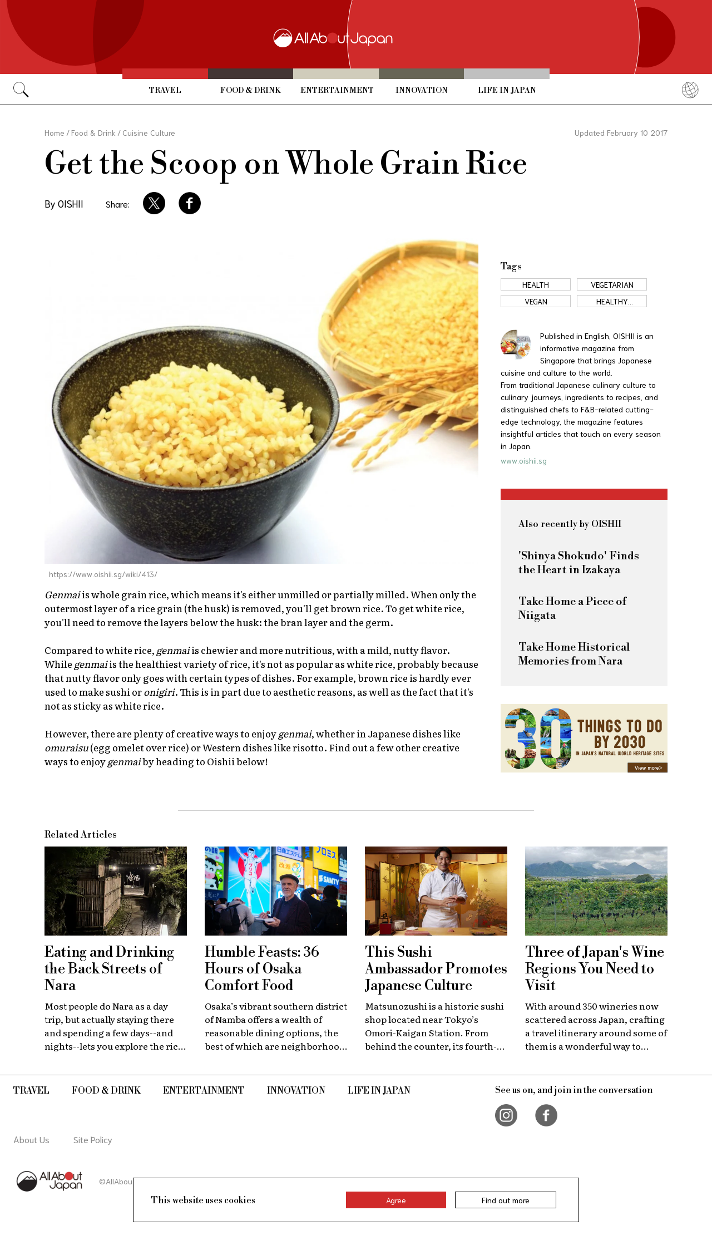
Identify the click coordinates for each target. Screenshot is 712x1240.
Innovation (421, 91)
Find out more (506, 1200)
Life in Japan (507, 91)
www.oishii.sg (524, 460)
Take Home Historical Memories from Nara (574, 654)
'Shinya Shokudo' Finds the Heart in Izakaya (578, 563)
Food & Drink (250, 91)
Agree (396, 1200)
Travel (165, 91)
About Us (31, 1139)
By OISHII (63, 203)
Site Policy (92, 1139)
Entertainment (337, 91)
